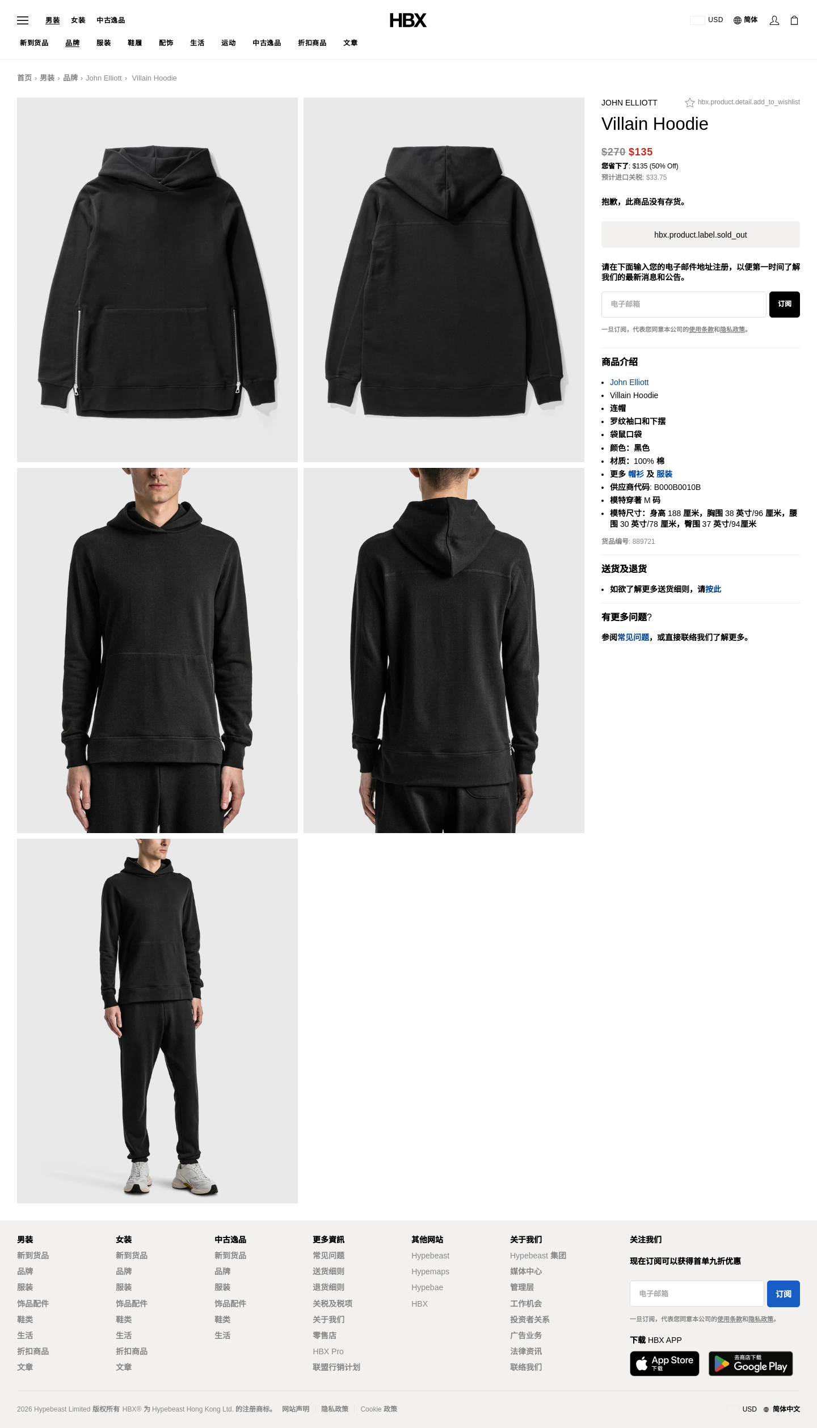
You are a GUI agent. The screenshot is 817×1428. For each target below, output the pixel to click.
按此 (713, 589)
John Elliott (104, 78)
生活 (25, 1335)
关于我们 (328, 1319)
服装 (664, 474)
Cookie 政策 (378, 1409)
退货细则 (328, 1287)
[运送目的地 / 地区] (706, 20)
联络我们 (526, 1367)
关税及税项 (332, 1303)
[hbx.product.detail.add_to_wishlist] (742, 105)
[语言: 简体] (746, 20)
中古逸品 (110, 20)
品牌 (70, 78)
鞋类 (25, 1319)
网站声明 (295, 1409)
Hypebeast (430, 1255)
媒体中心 (526, 1271)
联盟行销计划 (336, 1367)
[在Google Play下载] (750, 1363)
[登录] (774, 20)
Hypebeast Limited (62, 1409)
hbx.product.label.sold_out (700, 234)
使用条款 (701, 329)
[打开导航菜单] (22, 20)
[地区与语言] (763, 1409)
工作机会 (526, 1303)
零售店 (324, 1335)
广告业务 (526, 1335)
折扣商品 (33, 1351)
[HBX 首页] (408, 19)
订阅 (784, 304)
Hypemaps (430, 1271)
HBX (419, 1303)
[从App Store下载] (665, 1363)
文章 (25, 1367)
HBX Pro (328, 1351)
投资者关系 (530, 1319)
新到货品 (33, 1255)
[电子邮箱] (684, 304)
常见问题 (328, 1255)
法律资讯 (526, 1351)
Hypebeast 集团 (538, 1255)
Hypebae (427, 1287)
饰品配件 (33, 1303)
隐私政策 (732, 329)
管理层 (522, 1287)
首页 (24, 78)
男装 (52, 20)
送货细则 (328, 1271)
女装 (78, 20)
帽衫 (636, 474)
